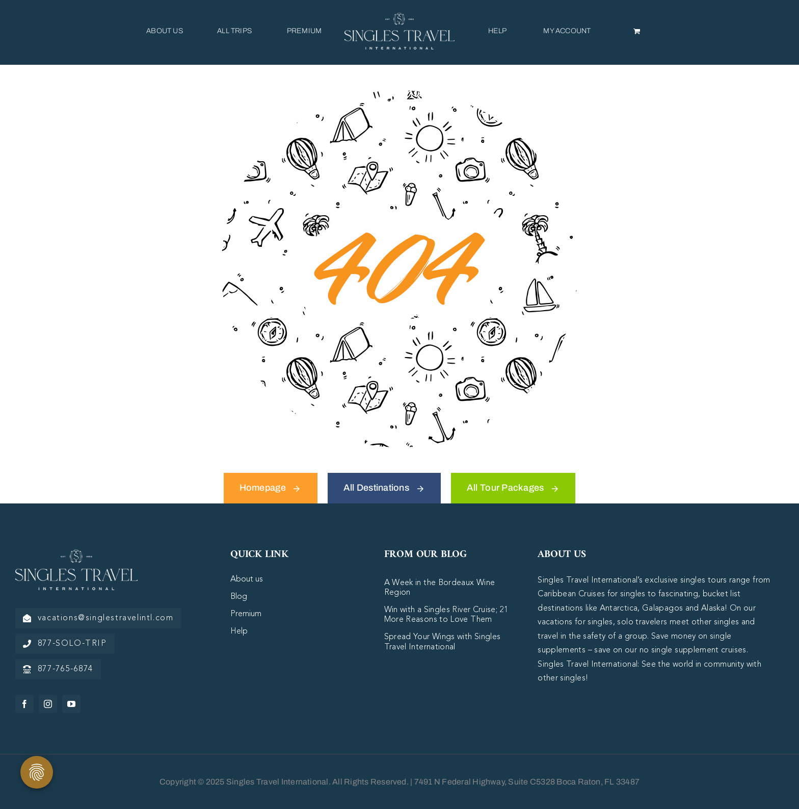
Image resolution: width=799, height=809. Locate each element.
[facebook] (24, 704)
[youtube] (71, 704)
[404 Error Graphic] (399, 94)
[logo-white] (76, 554)
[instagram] (48, 704)
